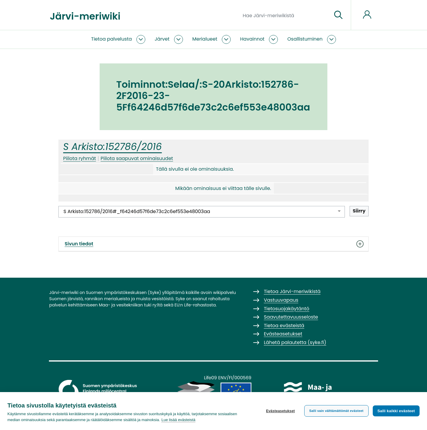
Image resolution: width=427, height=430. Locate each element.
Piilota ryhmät (79, 158)
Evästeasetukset (280, 411)
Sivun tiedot (213, 243)
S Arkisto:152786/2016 (112, 146)
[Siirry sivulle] (338, 15)
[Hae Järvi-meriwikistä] (285, 15)
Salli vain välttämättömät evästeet (336, 411)
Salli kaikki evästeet (396, 411)
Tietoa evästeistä (284, 325)
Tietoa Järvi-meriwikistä (292, 291)
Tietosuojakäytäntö (286, 308)
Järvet (162, 39)
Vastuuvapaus (281, 300)
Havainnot (252, 39)
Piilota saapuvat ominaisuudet (137, 158)
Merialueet (204, 39)
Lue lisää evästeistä (178, 420)
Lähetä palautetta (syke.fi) (295, 342)
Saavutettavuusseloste (291, 317)
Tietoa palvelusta (111, 39)
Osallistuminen (305, 39)
